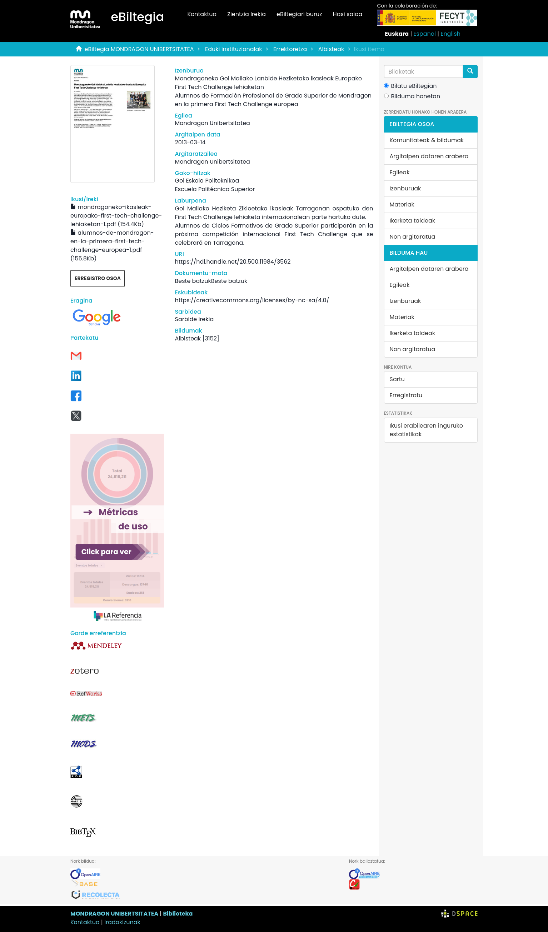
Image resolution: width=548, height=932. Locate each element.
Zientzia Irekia (246, 14)
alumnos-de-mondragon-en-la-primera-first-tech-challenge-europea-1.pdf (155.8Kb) (112, 246)
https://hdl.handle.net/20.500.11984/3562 (232, 262)
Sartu (397, 379)
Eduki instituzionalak (233, 49)
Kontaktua (201, 14)
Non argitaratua (412, 237)
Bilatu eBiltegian (410, 86)
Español (424, 34)
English (450, 34)
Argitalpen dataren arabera (429, 156)
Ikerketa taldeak (412, 220)
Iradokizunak (122, 922)
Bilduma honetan (412, 96)
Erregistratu (406, 395)
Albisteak (331, 49)
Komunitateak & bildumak (427, 140)
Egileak (400, 172)
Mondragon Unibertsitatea (212, 123)
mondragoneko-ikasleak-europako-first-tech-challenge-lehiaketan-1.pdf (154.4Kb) (116, 215)
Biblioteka (178, 913)
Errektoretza (290, 49)
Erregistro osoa (98, 278)
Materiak (402, 204)
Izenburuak (405, 188)
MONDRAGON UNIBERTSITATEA (114, 913)
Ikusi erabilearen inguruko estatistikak (426, 430)
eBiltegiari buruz (299, 14)
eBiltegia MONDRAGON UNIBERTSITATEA (139, 49)
